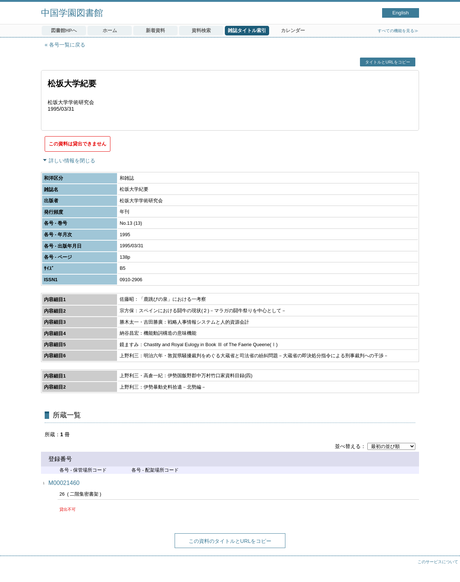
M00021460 (64, 483)
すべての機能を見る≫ (398, 30)
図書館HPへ (64, 30)
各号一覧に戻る (67, 45)
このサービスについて (438, 561)
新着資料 (155, 30)
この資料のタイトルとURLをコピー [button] (230, 541)
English (400, 13)
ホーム (110, 30)
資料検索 (201, 30)
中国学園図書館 (72, 13)
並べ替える (348, 446)
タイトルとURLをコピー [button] (387, 62)
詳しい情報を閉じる (72, 160)
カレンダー (293, 30)
